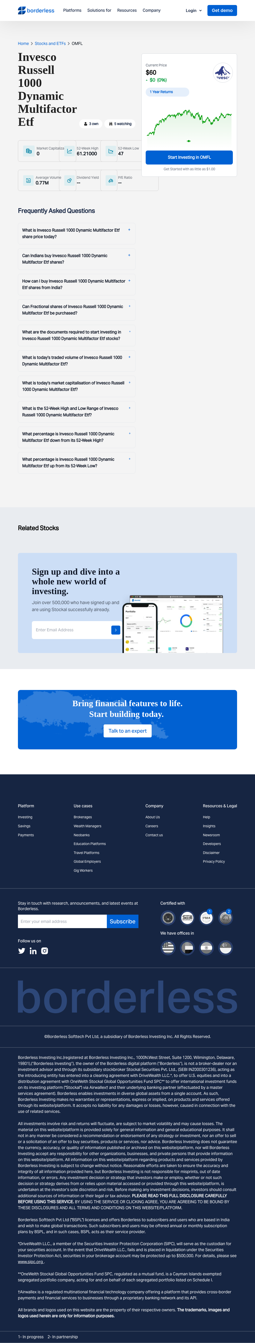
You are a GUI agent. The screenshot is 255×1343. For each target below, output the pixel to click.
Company (152, 10)
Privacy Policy (214, 861)
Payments (26, 835)
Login (194, 10)
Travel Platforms (86, 852)
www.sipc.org (31, 1261)
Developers (212, 843)
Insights (209, 826)
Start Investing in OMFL (189, 157)
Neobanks (82, 835)
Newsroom (211, 835)
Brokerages (83, 817)
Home (23, 43)
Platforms (72, 10)
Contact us (154, 835)
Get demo (222, 10)
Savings (24, 826)
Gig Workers (83, 870)
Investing (25, 817)
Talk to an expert (128, 731)
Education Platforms (90, 843)
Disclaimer (211, 852)
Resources (127, 10)
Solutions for (99, 10)
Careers (151, 826)
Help (206, 817)
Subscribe (122, 921)
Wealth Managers (87, 826)
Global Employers (87, 861)
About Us (152, 817)
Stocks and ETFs (50, 43)
